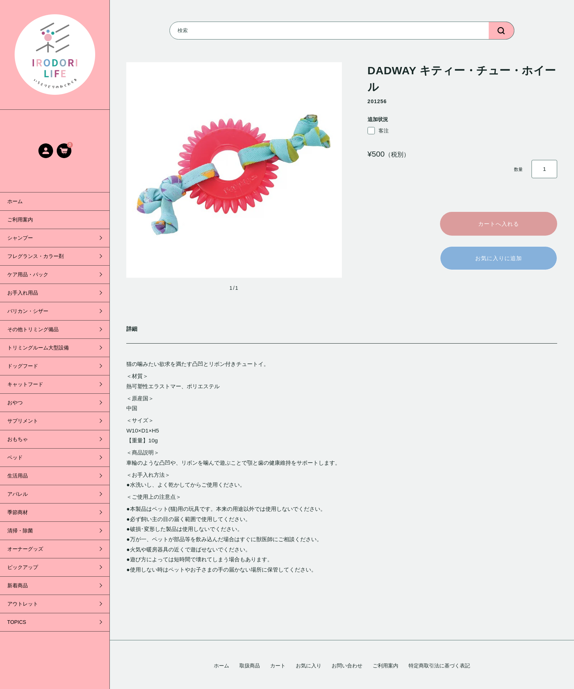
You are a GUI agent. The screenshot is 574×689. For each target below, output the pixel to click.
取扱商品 (249, 666)
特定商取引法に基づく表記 (439, 666)
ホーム (15, 201)
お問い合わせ (347, 666)
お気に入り (308, 666)
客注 (378, 130)
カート (278, 666)
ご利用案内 (20, 219)
